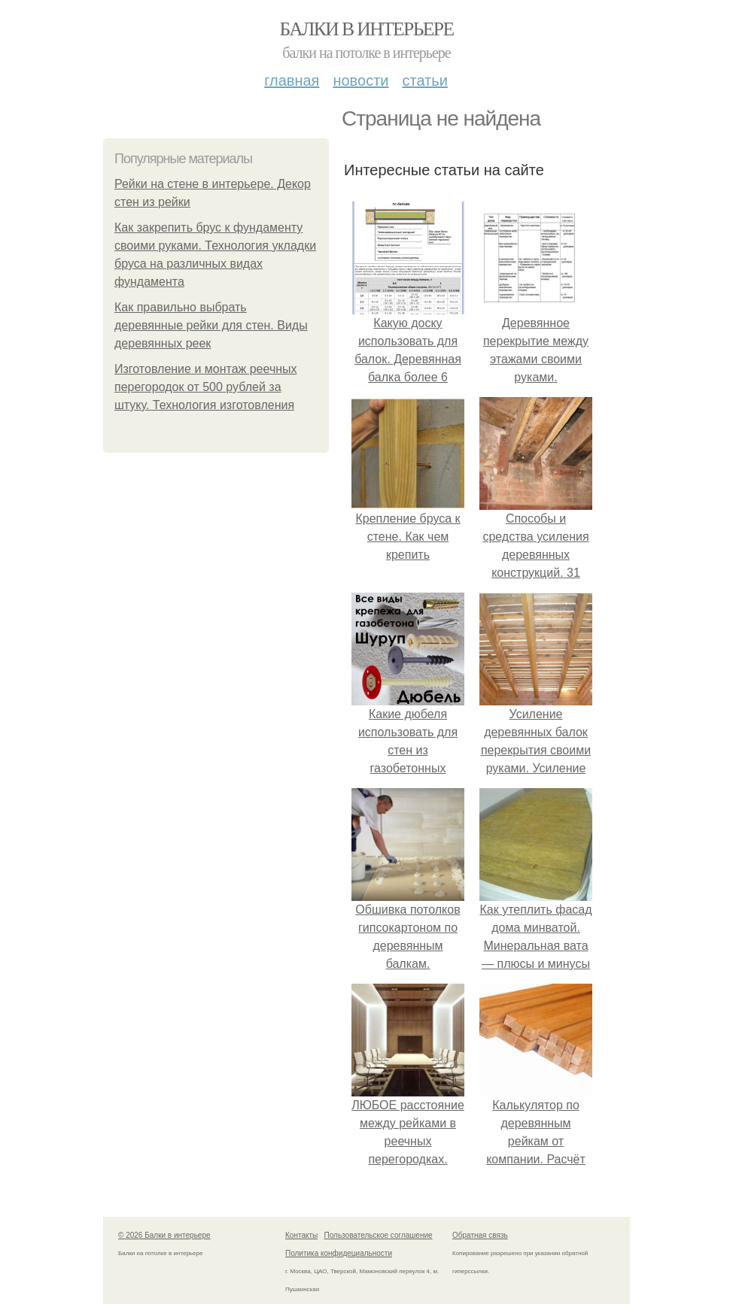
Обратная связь (480, 1235)
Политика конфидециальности (338, 1253)
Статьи (424, 80)
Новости (360, 80)
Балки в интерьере (366, 29)
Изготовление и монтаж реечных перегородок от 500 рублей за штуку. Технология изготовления (205, 386)
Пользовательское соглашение (378, 1235)
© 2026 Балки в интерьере (164, 1235)
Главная (291, 80)
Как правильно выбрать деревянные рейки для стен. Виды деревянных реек (211, 325)
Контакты (301, 1235)
